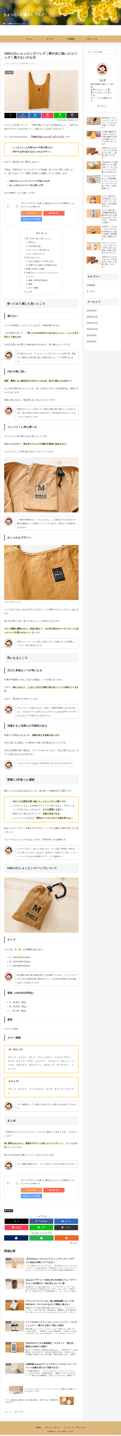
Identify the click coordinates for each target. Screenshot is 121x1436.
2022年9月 (91, 335)
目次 (38, 233)
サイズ (31, 277)
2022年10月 (92, 329)
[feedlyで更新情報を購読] (41, 1238)
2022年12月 (92, 317)
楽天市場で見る (54, 213)
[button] (72, 115)
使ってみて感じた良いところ (38, 238)
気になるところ (32, 258)
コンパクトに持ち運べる (38, 250)
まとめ (29, 292)
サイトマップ (68, 1428)
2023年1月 (91, 310)
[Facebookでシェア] (23, 115)
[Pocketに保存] (48, 115)
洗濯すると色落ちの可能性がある (42, 265)
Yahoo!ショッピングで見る (31, 219)
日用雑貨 (8, 1211)
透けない (32, 242)
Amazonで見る (31, 213)
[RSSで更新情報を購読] (66, 1238)
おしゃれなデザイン (36, 254)
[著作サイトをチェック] (16, 1238)
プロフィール (81, 1428)
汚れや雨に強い (35, 246)
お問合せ (38, 1428)
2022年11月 (92, 323)
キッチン (90, 291)
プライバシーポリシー (52, 1428)
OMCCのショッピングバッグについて (42, 273)
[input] (102, 52)
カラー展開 (33, 288)
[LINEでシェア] (60, 115)
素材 (30, 284)
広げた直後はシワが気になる (40, 261)
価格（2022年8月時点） (38, 281)
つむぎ (102, 80)
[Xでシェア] (10, 115)
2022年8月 (91, 341)
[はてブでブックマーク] (35, 115)
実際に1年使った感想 (35, 269)
